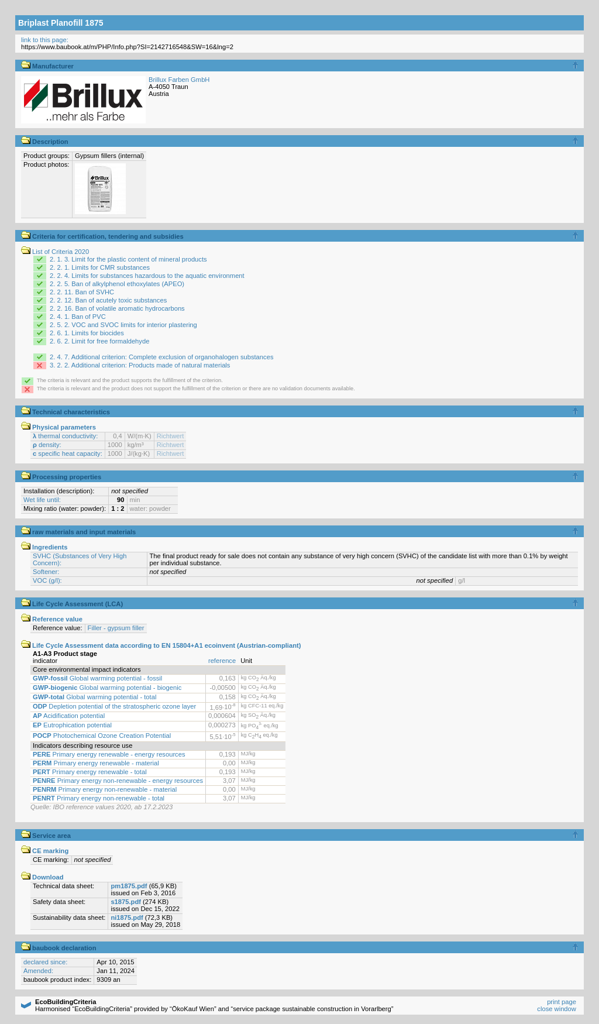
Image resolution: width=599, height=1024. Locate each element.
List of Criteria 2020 (55, 251)
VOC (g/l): (47, 580)
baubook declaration (59, 947)
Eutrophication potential (72, 725)
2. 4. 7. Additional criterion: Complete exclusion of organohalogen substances (161, 356)
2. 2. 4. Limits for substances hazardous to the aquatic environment (147, 275)
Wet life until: (42, 499)
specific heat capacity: (67, 453)
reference (222, 660)
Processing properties (61, 476)
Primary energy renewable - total (90, 771)
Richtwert (170, 435)
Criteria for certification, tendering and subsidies (102, 236)
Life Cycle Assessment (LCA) (72, 603)
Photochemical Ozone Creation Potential (102, 735)
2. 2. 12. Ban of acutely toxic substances (108, 300)
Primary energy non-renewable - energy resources (118, 780)
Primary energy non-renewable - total (98, 798)
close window (556, 1008)
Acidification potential (69, 715)
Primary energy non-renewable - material (105, 789)
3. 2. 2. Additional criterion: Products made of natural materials (140, 365)
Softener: (46, 571)
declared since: (45, 961)
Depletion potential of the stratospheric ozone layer (114, 706)
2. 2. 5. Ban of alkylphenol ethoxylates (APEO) (117, 283)
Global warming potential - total (94, 696)
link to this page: (44, 39)
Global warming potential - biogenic (107, 687)
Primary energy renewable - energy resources (109, 754)
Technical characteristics (65, 411)
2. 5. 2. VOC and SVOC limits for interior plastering (123, 324)
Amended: (38, 970)
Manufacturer (47, 66)
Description (44, 141)
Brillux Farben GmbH (179, 79)
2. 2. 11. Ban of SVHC (82, 291)
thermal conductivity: (65, 435)
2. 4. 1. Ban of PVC (78, 316)
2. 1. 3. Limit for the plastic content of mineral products (128, 259)
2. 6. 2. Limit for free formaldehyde (99, 341)
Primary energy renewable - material (96, 763)
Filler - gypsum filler (116, 627)
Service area (46, 835)
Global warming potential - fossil (97, 678)
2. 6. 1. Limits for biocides (87, 332)
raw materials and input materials (78, 531)
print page (561, 1001)
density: (47, 444)
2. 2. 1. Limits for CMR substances (100, 267)
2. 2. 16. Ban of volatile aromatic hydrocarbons (117, 308)
